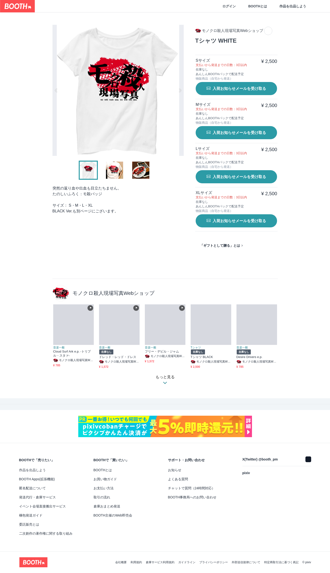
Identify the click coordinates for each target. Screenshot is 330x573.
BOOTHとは (257, 6)
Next (180, 90)
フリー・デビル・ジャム (162, 351)
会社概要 (121, 562)
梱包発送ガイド (30, 515)
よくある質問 (178, 479)
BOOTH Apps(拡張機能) (37, 479)
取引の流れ (102, 497)
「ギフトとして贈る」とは (220, 245)
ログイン (229, 6)
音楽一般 (59, 347)
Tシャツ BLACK (202, 357)
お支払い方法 (104, 488)
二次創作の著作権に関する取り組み (46, 533)
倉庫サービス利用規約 (160, 562)
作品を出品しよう (292, 6)
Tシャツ (196, 347)
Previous (56, 90)
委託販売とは (29, 524)
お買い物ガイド (105, 479)
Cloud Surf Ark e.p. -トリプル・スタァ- (72, 353)
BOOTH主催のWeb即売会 (113, 515)
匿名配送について (32, 488)
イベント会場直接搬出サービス (42, 506)
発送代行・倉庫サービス (37, 497)
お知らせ (174, 470)
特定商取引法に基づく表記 (281, 562)
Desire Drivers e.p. (249, 357)
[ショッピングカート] (318, 6)
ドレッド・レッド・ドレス (117, 357)
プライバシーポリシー (213, 562)
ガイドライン (186, 562)
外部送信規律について (246, 562)
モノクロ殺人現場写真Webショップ (114, 293)
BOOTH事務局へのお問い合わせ (192, 497)
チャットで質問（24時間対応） (191, 488)
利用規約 (136, 562)
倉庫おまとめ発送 (107, 506)
